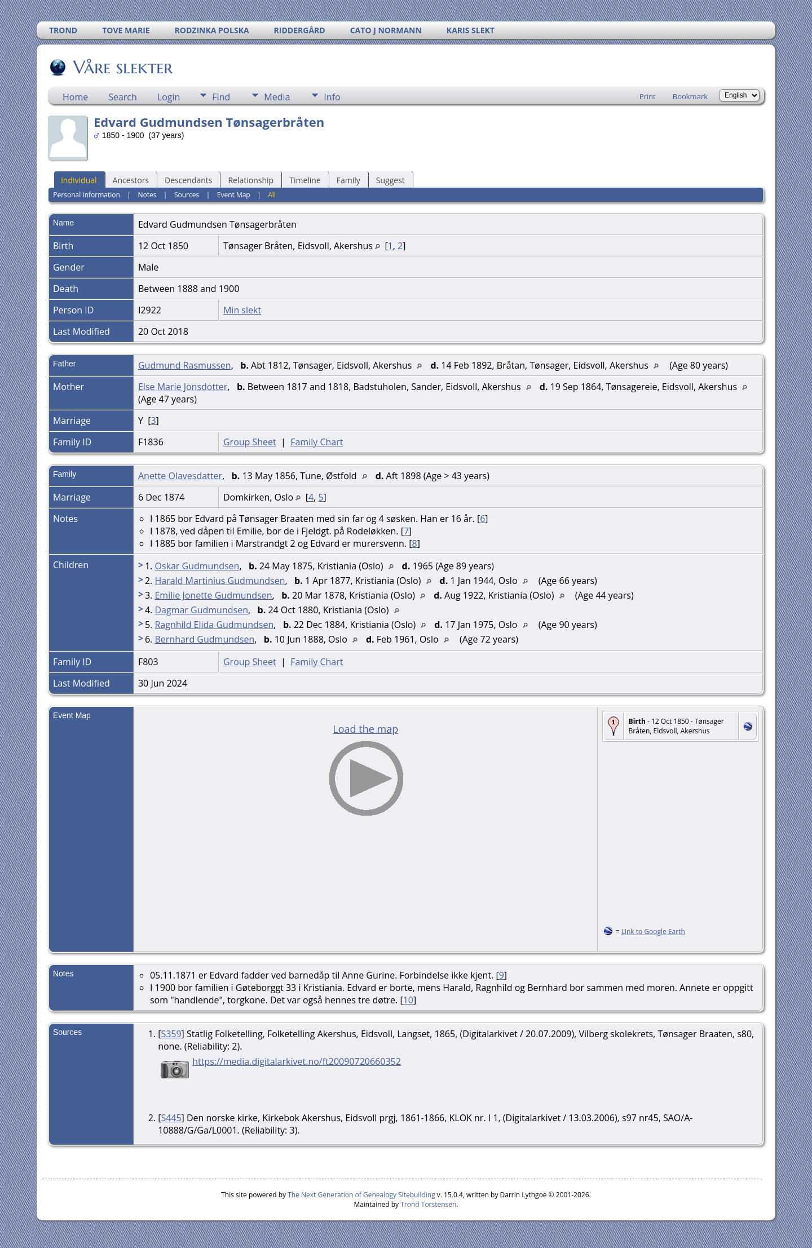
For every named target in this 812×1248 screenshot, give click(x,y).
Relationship (250, 180)
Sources (186, 195)
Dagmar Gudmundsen (201, 610)
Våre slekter (122, 67)
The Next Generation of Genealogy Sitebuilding (361, 1195)
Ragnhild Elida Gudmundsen (214, 624)
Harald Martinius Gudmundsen (220, 580)
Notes (147, 195)
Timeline (305, 180)
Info (332, 97)
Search (122, 97)
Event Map (233, 195)
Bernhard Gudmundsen (204, 639)
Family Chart (316, 442)
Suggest (390, 180)
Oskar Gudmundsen (197, 566)
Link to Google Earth (653, 931)
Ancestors (131, 180)
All (272, 195)
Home (75, 97)
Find (221, 97)
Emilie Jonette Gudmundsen (213, 595)
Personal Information (86, 195)
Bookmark (690, 96)
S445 (171, 1118)
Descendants (188, 180)
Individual (79, 180)
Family (348, 180)
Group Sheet (249, 442)
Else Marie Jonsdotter (182, 386)
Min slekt (242, 310)
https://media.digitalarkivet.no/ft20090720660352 (296, 1061)
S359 (171, 1034)
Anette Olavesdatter (180, 476)
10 (408, 1000)
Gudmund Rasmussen (184, 365)
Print (647, 96)
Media (277, 97)
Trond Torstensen (428, 1204)
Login (168, 97)
